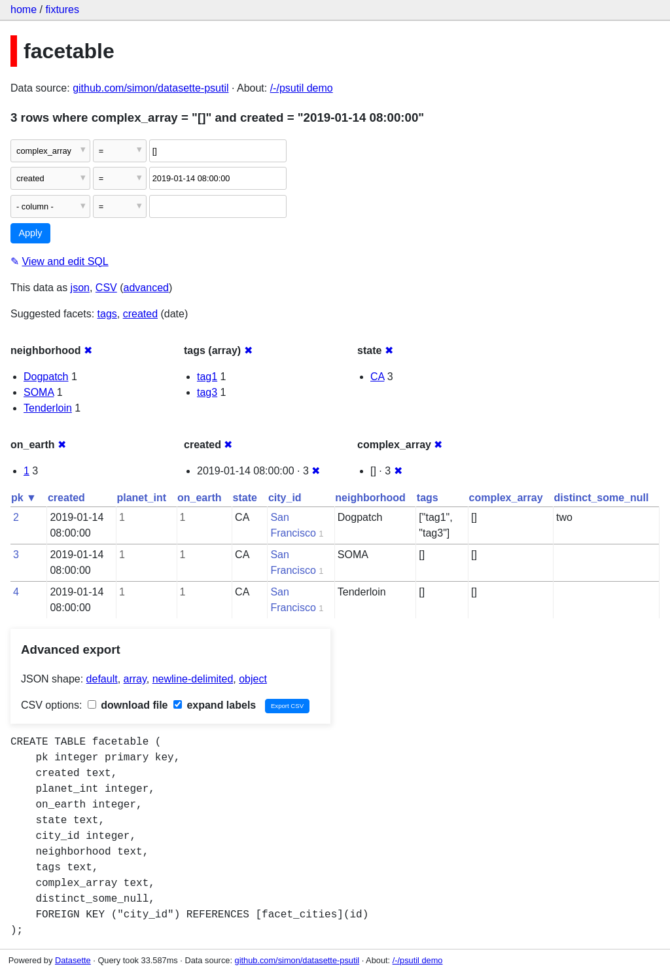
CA (377, 376)
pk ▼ (24, 497)
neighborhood (370, 497)
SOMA (39, 392)
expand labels (214, 705)
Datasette (73, 960)
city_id (285, 497)
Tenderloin (48, 408)
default (102, 678)
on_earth (199, 497)
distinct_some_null (601, 497)
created (140, 313)
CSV (106, 287)
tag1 (207, 376)
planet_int (141, 497)
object (253, 678)
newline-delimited (193, 678)
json (80, 287)
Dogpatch (46, 376)
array (135, 678)
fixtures (62, 9)
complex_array (506, 497)
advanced (146, 287)
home (23, 9)
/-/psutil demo (301, 88)
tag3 (207, 392)
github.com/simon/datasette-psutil (150, 88)
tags (107, 313)
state (245, 497)
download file (128, 705)
